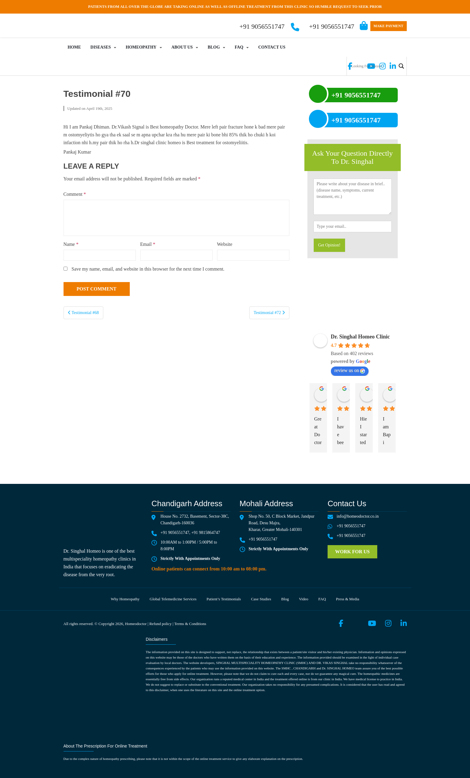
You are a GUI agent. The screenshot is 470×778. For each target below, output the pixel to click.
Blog (214, 47)
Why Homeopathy (125, 599)
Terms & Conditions (190, 623)
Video (303, 599)
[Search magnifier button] (401, 66)
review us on (350, 370)
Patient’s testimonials (224, 599)
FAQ (239, 47)
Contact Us (271, 47)
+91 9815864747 (205, 532)
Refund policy (160, 623)
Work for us (352, 551)
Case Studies (261, 599)
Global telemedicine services (173, 599)
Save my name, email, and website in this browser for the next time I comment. (148, 269)
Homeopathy (141, 47)
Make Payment (388, 26)
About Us (182, 47)
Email (147, 244)
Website (224, 244)
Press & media (347, 599)
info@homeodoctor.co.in (358, 516)
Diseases (100, 47)
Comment (75, 194)
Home (74, 47)
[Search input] (373, 66)
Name (71, 244)
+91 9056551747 (331, 26)
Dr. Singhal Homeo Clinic (360, 337)
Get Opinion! (329, 245)
